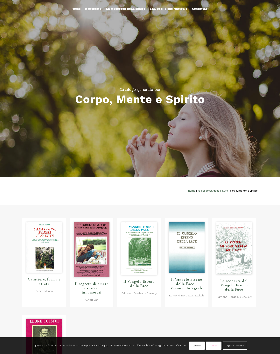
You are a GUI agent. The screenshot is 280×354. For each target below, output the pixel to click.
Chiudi (213, 345)
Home (191, 190)
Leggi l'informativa (235, 345)
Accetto (197, 345)
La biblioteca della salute (213, 190)
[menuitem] (76, 9)
